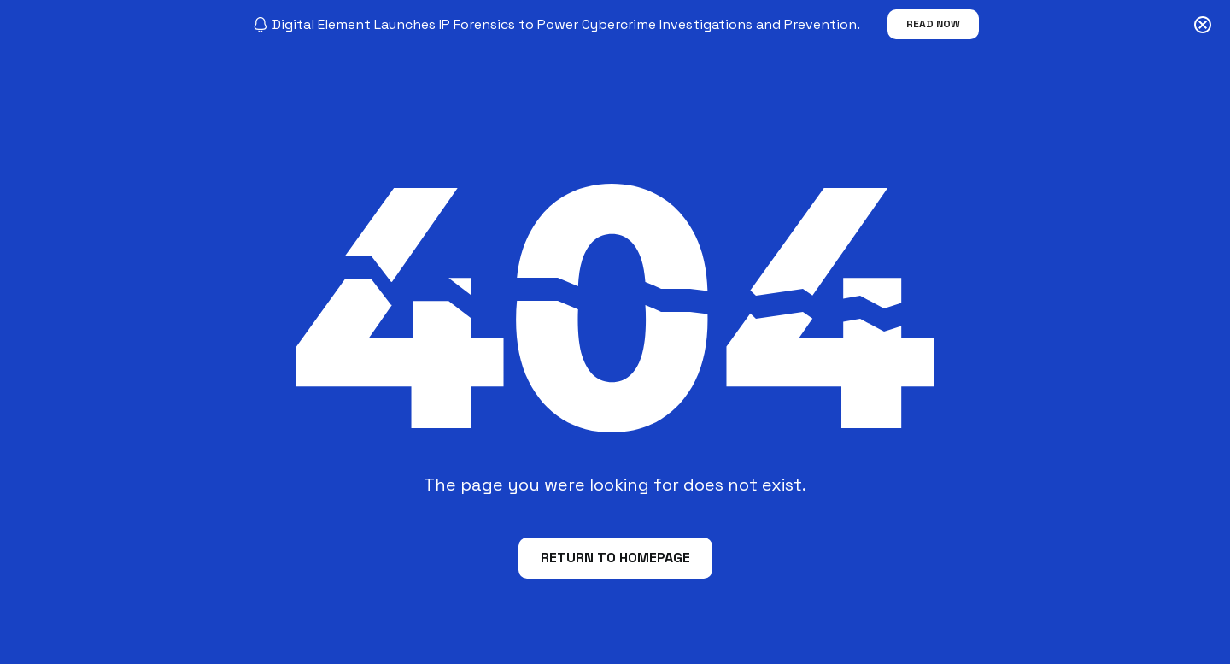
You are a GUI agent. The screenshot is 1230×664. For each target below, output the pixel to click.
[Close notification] (1202, 25)
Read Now (933, 24)
